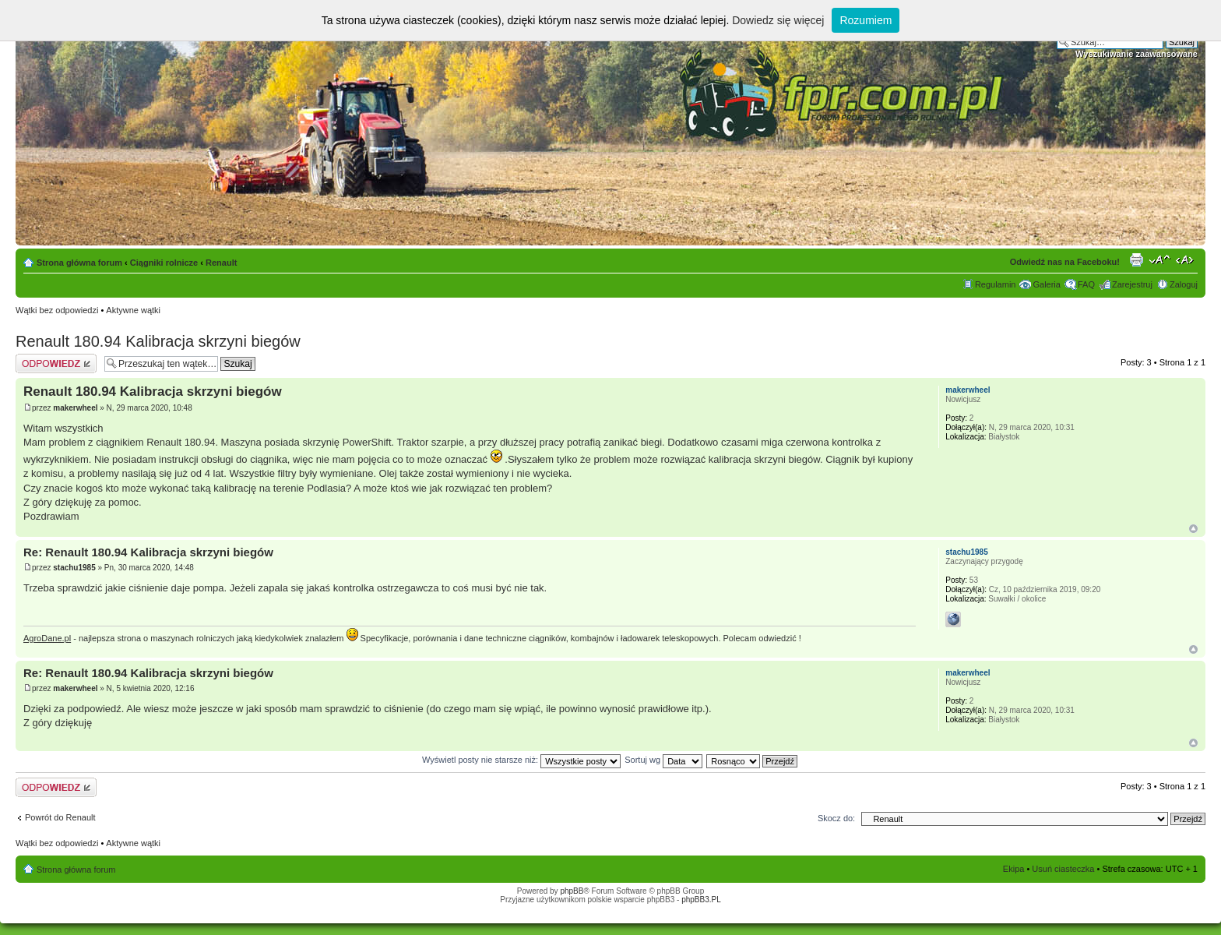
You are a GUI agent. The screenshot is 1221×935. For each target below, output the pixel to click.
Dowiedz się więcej (778, 20)
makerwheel (75, 408)
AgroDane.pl (47, 638)
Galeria (1046, 284)
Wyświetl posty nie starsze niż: (521, 759)
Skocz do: (836, 818)
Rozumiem (865, 20)
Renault (221, 262)
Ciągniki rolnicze (164, 262)
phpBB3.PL (701, 899)
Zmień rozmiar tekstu (1160, 259)
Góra (1193, 528)
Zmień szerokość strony (1186, 259)
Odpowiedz (56, 363)
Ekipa (1014, 868)
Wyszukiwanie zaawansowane (1136, 53)
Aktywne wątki (133, 310)
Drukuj (1136, 259)
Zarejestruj (1132, 284)
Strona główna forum (79, 262)
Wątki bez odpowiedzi (57, 310)
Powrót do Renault (60, 817)
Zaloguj (1184, 284)
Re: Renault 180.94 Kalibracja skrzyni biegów (148, 552)
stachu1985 (74, 567)
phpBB (571, 891)
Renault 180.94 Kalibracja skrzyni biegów (158, 341)
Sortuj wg (663, 759)
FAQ (1086, 284)
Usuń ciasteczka (1063, 868)
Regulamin (995, 284)
